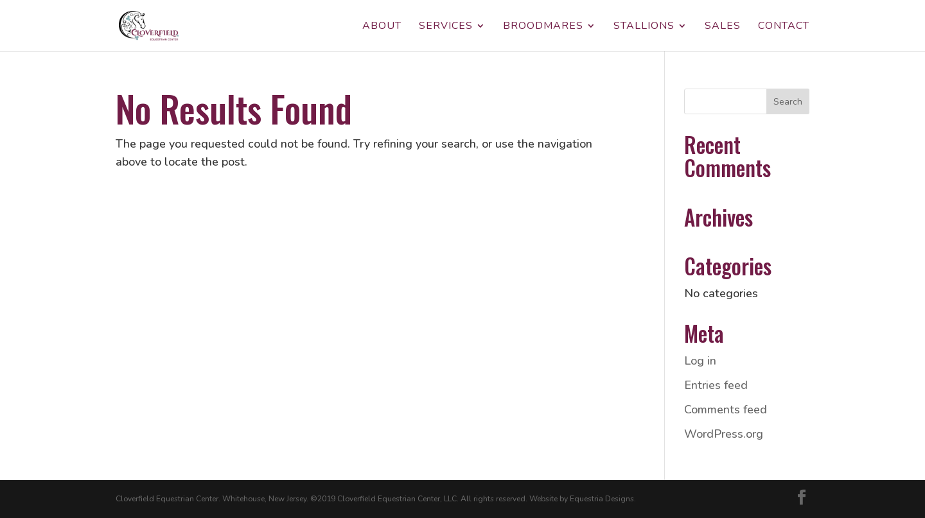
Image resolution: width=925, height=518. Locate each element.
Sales (723, 27)
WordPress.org (723, 434)
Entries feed (716, 385)
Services (446, 27)
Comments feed (725, 409)
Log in (700, 360)
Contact (783, 27)
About (381, 27)
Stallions (643, 27)
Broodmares (543, 27)
